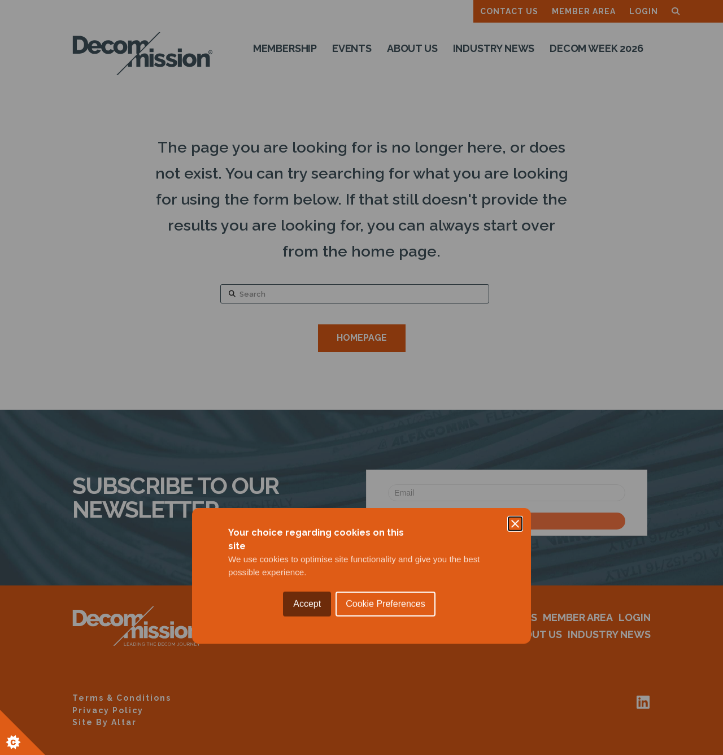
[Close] (515, 325)
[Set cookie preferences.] (22, 732)
